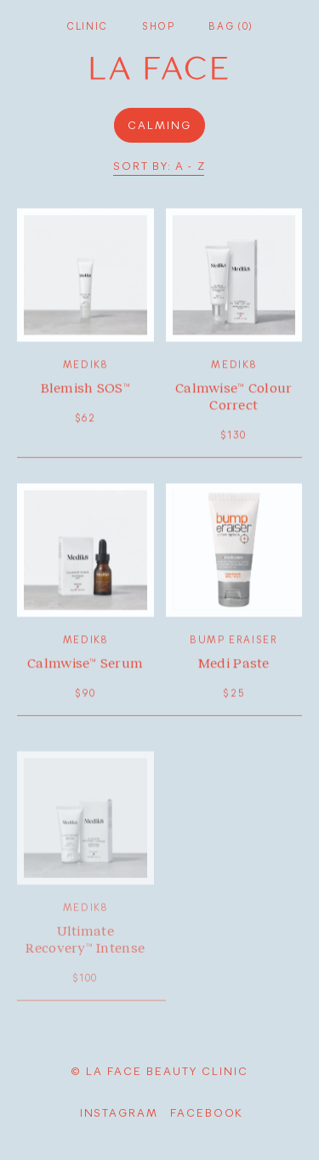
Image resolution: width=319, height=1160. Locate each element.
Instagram (119, 1112)
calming (159, 124)
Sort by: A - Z (159, 166)
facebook (206, 1112)
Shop (158, 26)
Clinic (87, 26)
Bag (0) (230, 26)
